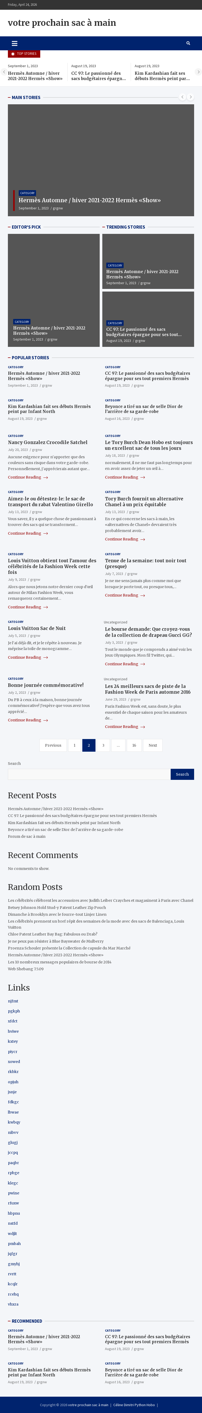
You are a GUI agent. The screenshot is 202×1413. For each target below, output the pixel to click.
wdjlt (12, 1233)
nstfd (13, 1223)
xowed (14, 1061)
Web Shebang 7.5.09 (26, 969)
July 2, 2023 (17, 692)
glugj (13, 1142)
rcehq (13, 1294)
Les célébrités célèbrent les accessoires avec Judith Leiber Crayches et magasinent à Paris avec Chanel (100, 900)
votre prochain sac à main (62, 23)
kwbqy (14, 1122)
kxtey (13, 1041)
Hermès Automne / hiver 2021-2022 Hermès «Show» (35, 76)
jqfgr (12, 1253)
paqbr (13, 1162)
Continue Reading (28, 477)
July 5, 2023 (17, 635)
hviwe (13, 1031)
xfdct (12, 1021)
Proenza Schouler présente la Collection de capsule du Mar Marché (69, 948)
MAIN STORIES (26, 97)
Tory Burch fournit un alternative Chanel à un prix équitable (144, 502)
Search (14, 763)
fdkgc (13, 1102)
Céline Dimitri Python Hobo (134, 1404)
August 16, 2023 (117, 418)
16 (134, 745)
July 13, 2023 (18, 511)
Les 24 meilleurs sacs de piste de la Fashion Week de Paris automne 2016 (148, 689)
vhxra (13, 1304)
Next (153, 745)
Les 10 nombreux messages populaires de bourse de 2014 (60, 962)
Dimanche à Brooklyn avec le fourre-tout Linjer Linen (57, 914)
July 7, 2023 (114, 573)
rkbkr (13, 1071)
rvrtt (12, 1274)
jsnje (12, 1092)
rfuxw (13, 1203)
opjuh (13, 1082)
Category (27, 193)
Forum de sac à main (27, 836)
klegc (13, 1183)
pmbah (14, 1243)
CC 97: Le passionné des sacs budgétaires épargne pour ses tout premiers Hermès (98, 81)
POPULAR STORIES (30, 358)
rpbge (13, 1172)
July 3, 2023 (114, 642)
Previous (53, 745)
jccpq (13, 1152)
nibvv (13, 1132)
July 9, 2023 (17, 579)
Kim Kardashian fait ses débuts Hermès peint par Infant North (160, 78)
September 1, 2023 (34, 208)
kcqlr (13, 1284)
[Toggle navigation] (14, 43)
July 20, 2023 (18, 449)
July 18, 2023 (115, 455)
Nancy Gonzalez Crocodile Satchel (48, 442)
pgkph (14, 1011)
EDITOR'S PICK (26, 227)
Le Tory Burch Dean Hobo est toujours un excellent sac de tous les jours (149, 445)
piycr (12, 1051)
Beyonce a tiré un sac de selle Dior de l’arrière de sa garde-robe (144, 409)
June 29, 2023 (115, 699)
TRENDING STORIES (125, 227)
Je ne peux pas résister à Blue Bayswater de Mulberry (56, 941)
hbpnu (14, 1213)
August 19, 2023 (118, 340)
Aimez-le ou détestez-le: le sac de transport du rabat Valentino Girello (50, 502)
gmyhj (14, 1264)
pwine (13, 1193)
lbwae (13, 1112)
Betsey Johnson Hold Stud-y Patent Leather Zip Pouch (57, 907)
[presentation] (4, 72)
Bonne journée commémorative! (46, 685)
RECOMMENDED (27, 1321)
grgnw (58, 208)
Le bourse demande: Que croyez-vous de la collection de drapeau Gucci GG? (148, 632)
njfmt (13, 1001)
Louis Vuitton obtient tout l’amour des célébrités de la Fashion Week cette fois (52, 566)
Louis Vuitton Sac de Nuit (37, 628)
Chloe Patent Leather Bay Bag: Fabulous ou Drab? (52, 934)
